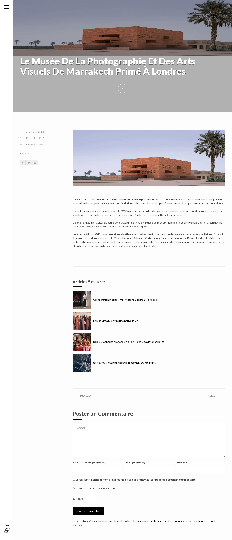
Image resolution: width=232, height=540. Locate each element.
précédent (86, 395)
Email (135, 462)
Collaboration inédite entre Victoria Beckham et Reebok (115, 299)
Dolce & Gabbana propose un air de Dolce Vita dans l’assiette (118, 341)
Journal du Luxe (34, 144)
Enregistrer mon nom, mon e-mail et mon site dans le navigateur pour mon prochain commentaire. (136, 479)
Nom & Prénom (89, 462)
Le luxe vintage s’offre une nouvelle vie (105, 320)
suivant (213, 395)
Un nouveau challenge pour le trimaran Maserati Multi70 (115, 362)
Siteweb (182, 462)
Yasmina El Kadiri (35, 132)
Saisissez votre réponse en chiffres (94, 488)
